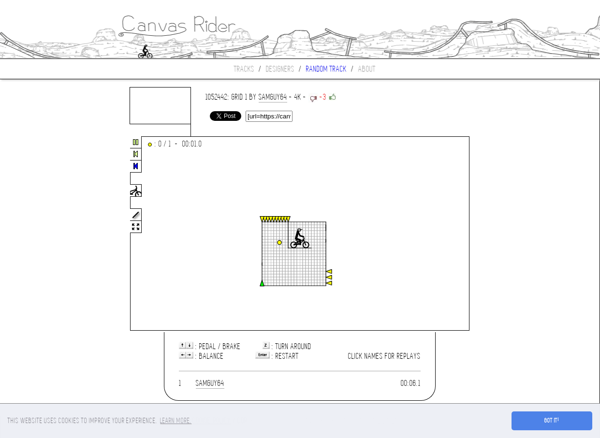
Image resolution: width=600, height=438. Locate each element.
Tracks (244, 69)
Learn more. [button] (175, 420)
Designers (280, 69)
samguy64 (273, 97)
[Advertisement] (41, 234)
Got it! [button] (551, 420)
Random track (326, 69)
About (367, 69)
